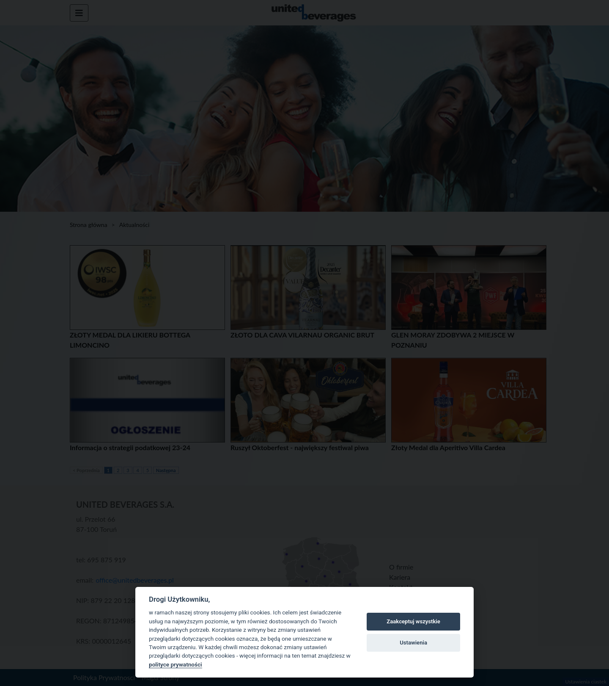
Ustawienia (413, 642)
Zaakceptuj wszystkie (413, 621)
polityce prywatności (175, 664)
